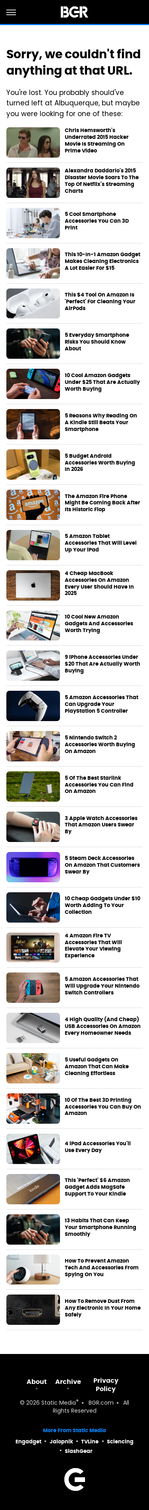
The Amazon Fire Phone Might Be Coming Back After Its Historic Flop (102, 503)
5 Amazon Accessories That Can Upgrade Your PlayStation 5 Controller (101, 704)
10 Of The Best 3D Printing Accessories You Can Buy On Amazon (103, 1107)
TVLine (90, 1441)
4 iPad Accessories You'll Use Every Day (98, 1147)
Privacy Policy (105, 1384)
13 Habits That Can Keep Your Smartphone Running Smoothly (100, 1227)
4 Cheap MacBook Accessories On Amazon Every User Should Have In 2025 (99, 583)
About (37, 1382)
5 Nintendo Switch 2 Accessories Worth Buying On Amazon (100, 745)
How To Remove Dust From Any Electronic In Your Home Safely (103, 1308)
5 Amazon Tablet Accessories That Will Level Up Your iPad (101, 543)
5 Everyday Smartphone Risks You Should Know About (97, 342)
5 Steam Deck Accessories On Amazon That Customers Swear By (102, 865)
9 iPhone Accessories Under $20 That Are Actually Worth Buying (102, 664)
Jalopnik (61, 1441)
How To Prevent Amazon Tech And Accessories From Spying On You (102, 1268)
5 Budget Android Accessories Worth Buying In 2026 (100, 463)
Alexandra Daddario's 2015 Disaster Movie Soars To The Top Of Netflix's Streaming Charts (102, 181)
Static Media (58, 1403)
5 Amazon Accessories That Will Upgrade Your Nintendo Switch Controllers (102, 986)
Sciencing (120, 1441)
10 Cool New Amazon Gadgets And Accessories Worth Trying (99, 624)
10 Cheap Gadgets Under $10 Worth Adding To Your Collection (102, 905)
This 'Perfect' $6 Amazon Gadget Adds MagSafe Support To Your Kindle (97, 1187)
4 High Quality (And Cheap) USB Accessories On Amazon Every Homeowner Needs (103, 1026)
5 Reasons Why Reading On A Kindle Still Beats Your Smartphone (101, 423)
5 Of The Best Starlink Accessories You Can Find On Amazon (99, 785)
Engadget (28, 1441)
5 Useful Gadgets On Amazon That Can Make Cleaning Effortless (97, 1067)
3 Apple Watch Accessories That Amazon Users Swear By (101, 825)
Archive (68, 1382)
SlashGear (79, 1451)
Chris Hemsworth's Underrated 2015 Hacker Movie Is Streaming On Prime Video (97, 140)
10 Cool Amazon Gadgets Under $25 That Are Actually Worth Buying (102, 382)
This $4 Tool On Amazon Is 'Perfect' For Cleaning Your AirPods (100, 302)
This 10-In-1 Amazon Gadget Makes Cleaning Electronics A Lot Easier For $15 (102, 261)
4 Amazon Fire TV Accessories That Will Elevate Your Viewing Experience (93, 946)
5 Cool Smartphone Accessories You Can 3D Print (97, 221)
